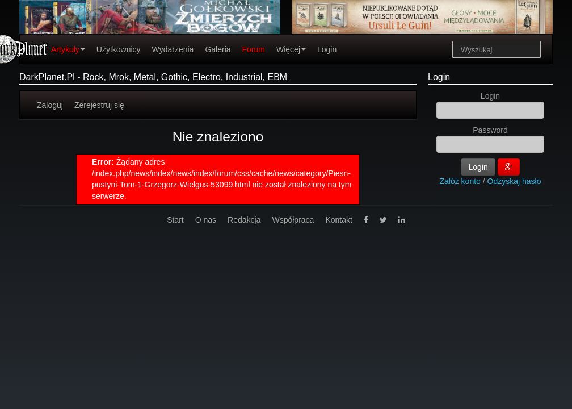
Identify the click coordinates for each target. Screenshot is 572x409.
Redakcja (244, 219)
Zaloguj (50, 105)
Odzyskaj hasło (514, 181)
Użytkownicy (118, 49)
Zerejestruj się (99, 105)
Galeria (217, 49)
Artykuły (68, 49)
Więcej (291, 49)
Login (327, 49)
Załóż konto (460, 181)
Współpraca (293, 219)
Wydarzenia (173, 49)
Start (175, 219)
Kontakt (338, 219)
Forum (253, 49)
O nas (205, 219)
